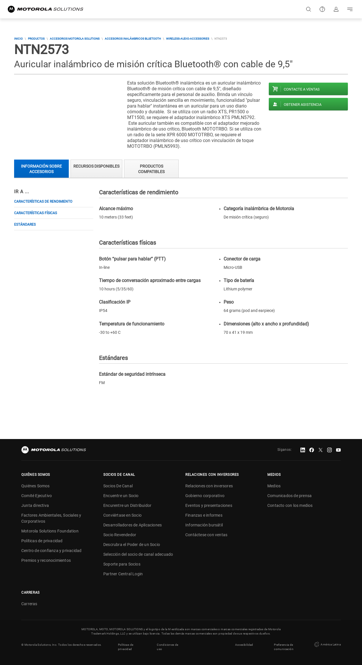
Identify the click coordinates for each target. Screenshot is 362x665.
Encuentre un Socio (121, 495)
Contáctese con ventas (206, 534)
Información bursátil (204, 525)
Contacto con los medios (290, 505)
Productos (36, 38)
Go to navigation (350, 9)
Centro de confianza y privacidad (51, 550)
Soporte (322, 9)
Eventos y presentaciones (208, 505)
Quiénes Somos (35, 486)
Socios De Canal (118, 486)
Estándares (25, 225)
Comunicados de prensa (289, 495)
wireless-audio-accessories (187, 38)
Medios (274, 486)
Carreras (29, 603)
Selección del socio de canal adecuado (138, 554)
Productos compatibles (151, 169)
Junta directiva (35, 505)
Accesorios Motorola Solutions (75, 38)
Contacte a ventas (302, 89)
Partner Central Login (123, 574)
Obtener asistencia (302, 104)
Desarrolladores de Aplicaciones (132, 525)
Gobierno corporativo (204, 495)
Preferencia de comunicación (284, 647)
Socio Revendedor (119, 534)
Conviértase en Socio (122, 515)
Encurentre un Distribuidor (127, 505)
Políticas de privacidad (42, 540)
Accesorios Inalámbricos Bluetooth (133, 38)
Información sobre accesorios (41, 169)
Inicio (18, 38)
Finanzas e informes (203, 515)
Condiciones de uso (167, 647)
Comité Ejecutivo (36, 495)
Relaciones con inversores (209, 486)
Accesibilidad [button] (244, 644)
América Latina (327, 644)
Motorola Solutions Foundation (50, 531)
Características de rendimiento (43, 202)
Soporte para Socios (121, 564)
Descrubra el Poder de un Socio (131, 544)
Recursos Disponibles (96, 166)
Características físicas (35, 213)
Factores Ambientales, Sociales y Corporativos (51, 518)
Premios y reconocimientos (46, 560)
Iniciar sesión (336, 9)
